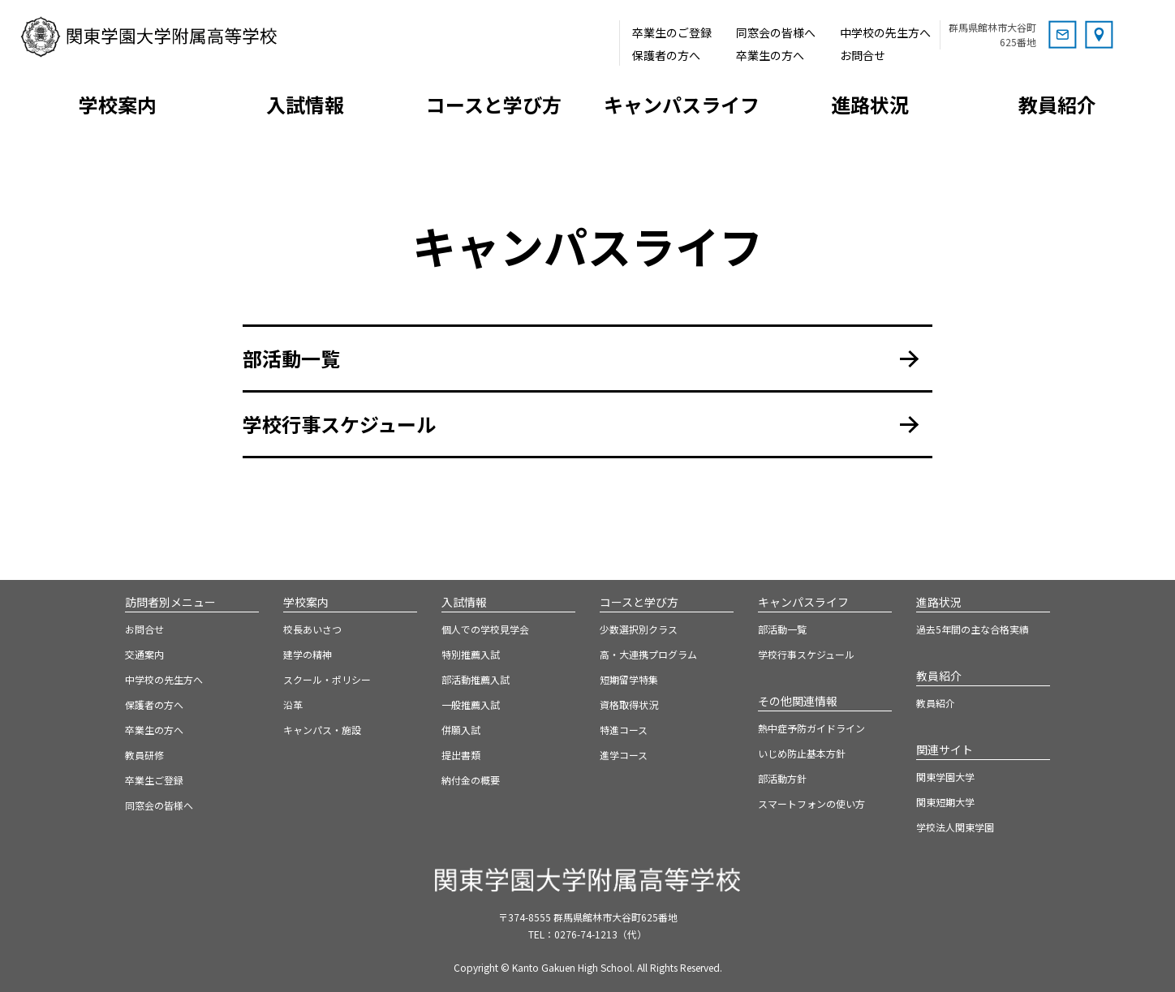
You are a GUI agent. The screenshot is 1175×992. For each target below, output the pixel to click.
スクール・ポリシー (327, 679)
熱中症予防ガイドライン (811, 728)
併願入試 (460, 729)
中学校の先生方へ (885, 32)
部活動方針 (782, 778)
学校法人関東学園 (955, 827)
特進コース (624, 729)
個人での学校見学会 (485, 629)
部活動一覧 (291, 358)
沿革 (293, 704)
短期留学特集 (629, 679)
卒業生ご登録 (154, 780)
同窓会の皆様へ (776, 32)
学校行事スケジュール (339, 424)
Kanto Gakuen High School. (573, 967)
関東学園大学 (945, 777)
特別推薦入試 (470, 654)
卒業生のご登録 (672, 32)
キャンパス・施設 (322, 729)
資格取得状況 (629, 704)
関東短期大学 (945, 802)
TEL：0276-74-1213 (587, 934)
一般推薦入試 (470, 704)
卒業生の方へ (770, 55)
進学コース (624, 755)
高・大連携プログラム (648, 654)
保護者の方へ (666, 55)
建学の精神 (307, 654)
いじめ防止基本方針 (802, 753)
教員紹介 (935, 703)
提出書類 (460, 755)
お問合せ (862, 55)
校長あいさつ (312, 629)
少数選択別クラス (639, 629)
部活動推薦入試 (475, 679)
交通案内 (144, 654)
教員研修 (144, 755)
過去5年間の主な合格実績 (972, 629)
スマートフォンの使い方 (811, 803)
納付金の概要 (470, 780)
